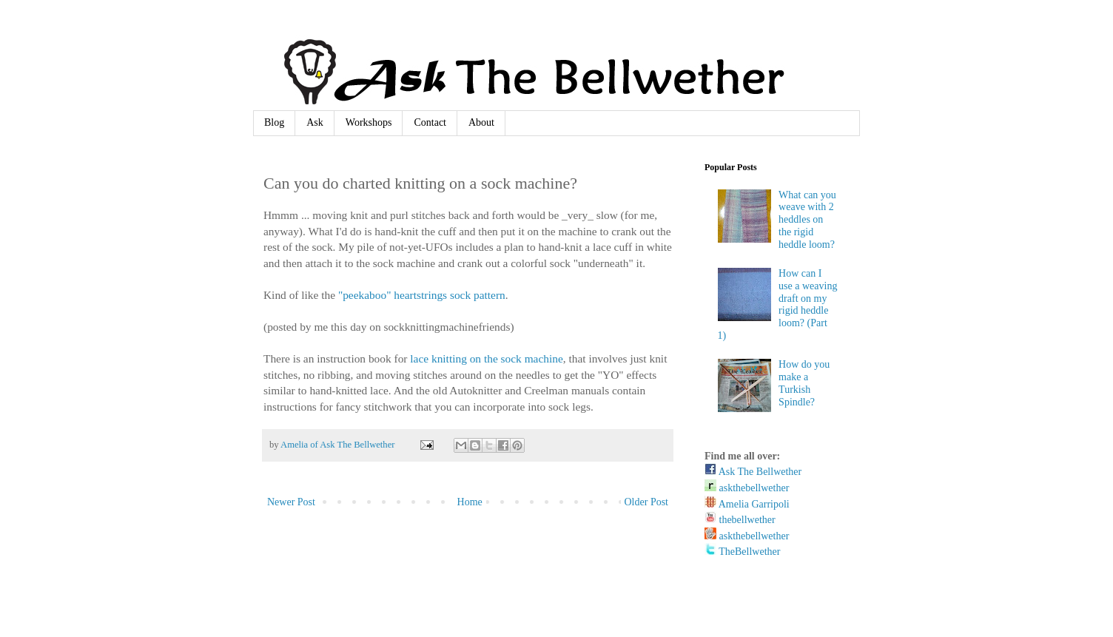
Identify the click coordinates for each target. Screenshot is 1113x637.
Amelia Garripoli (747, 504)
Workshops (369, 122)
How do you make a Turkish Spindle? (804, 383)
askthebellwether (747, 487)
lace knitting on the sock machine (486, 358)
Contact (430, 122)
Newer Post (291, 502)
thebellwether (740, 519)
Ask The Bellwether (753, 471)
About (481, 122)
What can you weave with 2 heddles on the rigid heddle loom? (807, 219)
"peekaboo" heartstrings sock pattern (421, 295)
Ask (314, 122)
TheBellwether (742, 551)
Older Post (647, 502)
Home (469, 502)
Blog (274, 122)
